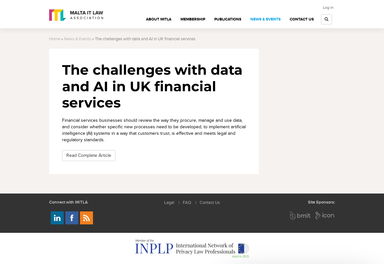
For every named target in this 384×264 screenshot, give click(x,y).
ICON (325, 215)
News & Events (265, 19)
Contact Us (302, 19)
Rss (86, 217)
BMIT (300, 215)
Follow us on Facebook (71, 217)
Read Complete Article (88, 155)
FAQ (187, 202)
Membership (192, 19)
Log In (328, 7)
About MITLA (158, 19)
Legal (169, 202)
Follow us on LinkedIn (57, 217)
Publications (227, 19)
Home (54, 39)
